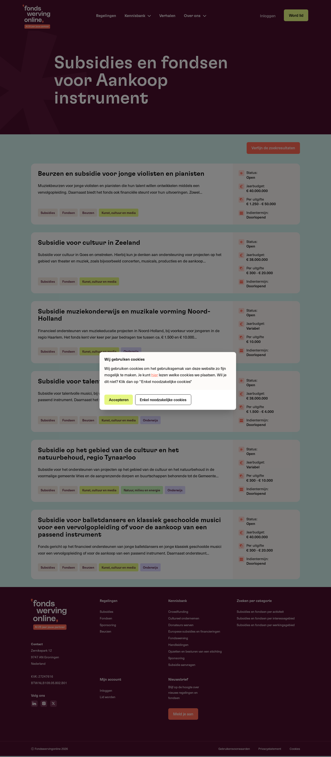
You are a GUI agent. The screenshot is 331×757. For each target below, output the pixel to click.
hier (154, 375)
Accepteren (119, 399)
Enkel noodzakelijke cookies (164, 399)
